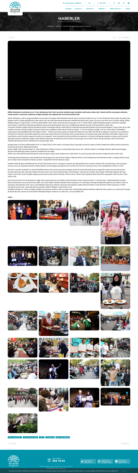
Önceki (12, 443)
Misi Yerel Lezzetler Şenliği (30, 437)
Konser (41, 437)
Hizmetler (90, 8)
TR (89, 3)
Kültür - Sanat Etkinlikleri (63, 437)
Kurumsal (79, 8)
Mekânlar (102, 8)
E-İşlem (127, 8)
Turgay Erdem (50, 437)
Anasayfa (68, 8)
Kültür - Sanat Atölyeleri (15, 437)
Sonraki (126, 443)
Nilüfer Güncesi (116, 8)
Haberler (58, 26)
